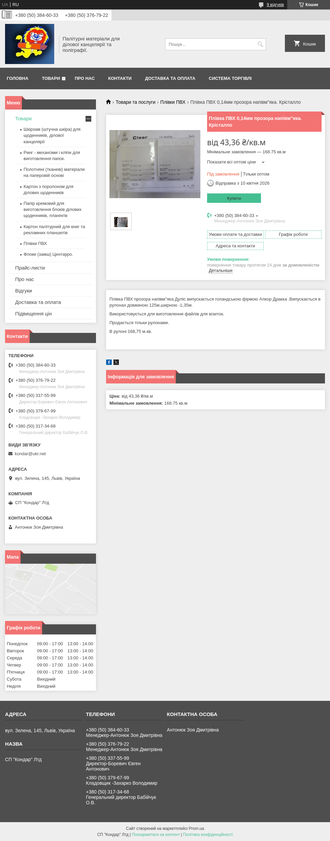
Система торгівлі (230, 78)
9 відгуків (275, 4)
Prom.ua (196, 828)
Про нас (85, 78)
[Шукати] (260, 44)
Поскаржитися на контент (156, 834)
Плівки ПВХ (173, 102)
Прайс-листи (30, 268)
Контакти (120, 78)
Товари (51, 78)
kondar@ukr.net (30, 453)
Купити (234, 198)
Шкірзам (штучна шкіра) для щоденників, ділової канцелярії (52, 135)
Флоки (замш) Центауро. (48, 254)
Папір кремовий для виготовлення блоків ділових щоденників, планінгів (52, 209)
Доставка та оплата (170, 78)
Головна (17, 78)
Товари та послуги (135, 102)
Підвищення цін (33, 313)
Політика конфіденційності (208, 834)
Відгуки (23, 290)
